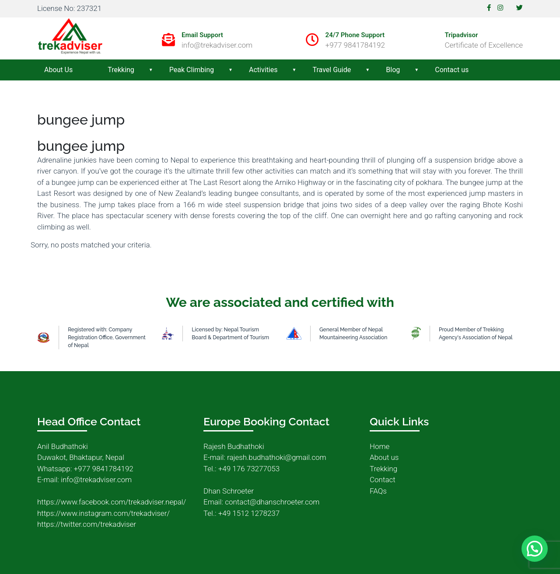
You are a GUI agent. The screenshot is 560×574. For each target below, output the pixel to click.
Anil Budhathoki (62, 446)
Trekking (121, 70)
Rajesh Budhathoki (233, 446)
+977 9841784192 (355, 45)
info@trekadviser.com (217, 45)
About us (384, 457)
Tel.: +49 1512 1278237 (241, 513)
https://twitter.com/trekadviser (86, 524)
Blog (393, 70)
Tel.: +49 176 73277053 (241, 468)
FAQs (378, 491)
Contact (383, 479)
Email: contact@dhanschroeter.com (261, 501)
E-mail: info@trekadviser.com (84, 479)
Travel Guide (332, 70)
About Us (58, 70)
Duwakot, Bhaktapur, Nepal (80, 457)
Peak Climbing (191, 70)
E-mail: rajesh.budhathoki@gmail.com (264, 457)
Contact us (452, 70)
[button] (534, 548)
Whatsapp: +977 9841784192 (85, 468)
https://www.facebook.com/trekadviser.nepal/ (111, 501)
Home (379, 446)
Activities (263, 70)
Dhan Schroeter (228, 491)
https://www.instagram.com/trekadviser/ (103, 513)
